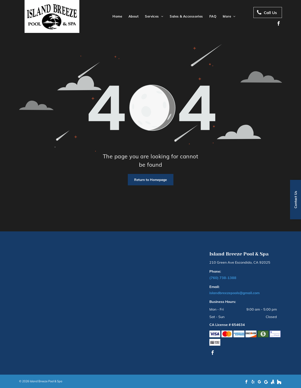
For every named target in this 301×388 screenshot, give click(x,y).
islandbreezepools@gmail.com (234, 293)
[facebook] (278, 24)
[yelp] (253, 382)
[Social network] (273, 382)
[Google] (266, 382)
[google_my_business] (259, 382)
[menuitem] (117, 16)
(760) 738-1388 (222, 277)
